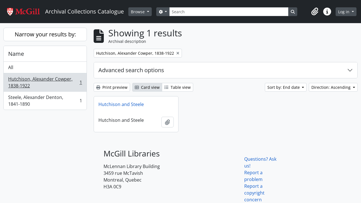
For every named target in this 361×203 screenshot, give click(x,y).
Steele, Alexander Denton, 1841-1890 (45, 100)
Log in (344, 11)
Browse (138, 11)
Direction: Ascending (331, 87)
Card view (147, 87)
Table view (177, 87)
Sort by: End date (284, 87)
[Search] (228, 11)
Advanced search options (131, 70)
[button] (315, 11)
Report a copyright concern (254, 193)
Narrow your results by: (45, 34)
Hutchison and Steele (121, 104)
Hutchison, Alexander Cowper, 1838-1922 (45, 82)
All (10, 67)
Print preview (111, 87)
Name (16, 54)
